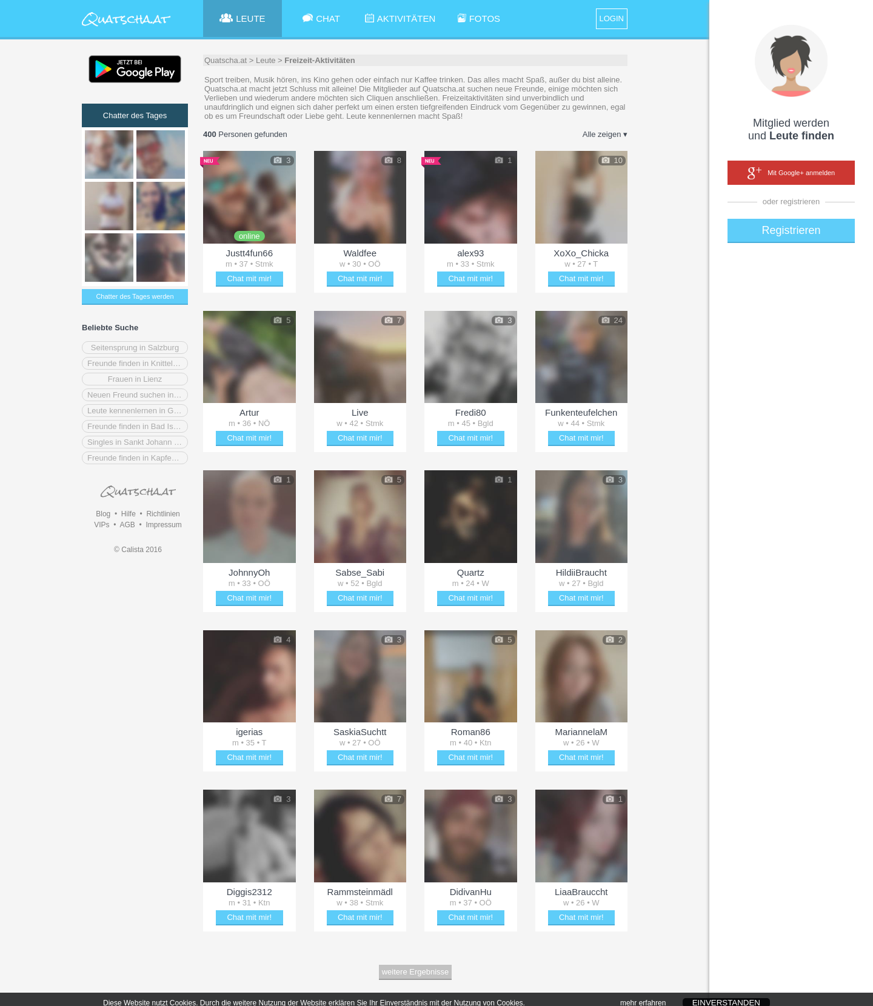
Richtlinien (162, 514)
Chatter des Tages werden (134, 296)
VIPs (101, 525)
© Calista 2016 (138, 549)
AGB (127, 525)
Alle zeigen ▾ (605, 134)
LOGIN (612, 18)
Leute (266, 60)
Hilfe (128, 514)
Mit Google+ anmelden (791, 173)
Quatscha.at (225, 60)
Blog (103, 514)
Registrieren (790, 230)
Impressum (163, 525)
